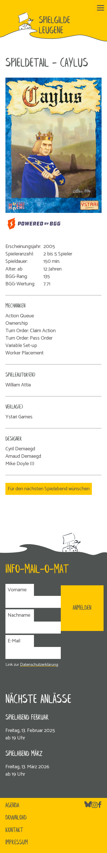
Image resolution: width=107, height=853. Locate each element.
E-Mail (14, 641)
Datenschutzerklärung (39, 664)
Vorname (17, 590)
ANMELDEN (82, 608)
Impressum (16, 842)
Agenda (12, 805)
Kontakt (14, 830)
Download (16, 817)
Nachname (19, 615)
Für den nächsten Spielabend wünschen (49, 489)
